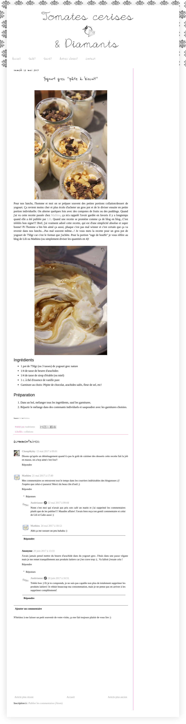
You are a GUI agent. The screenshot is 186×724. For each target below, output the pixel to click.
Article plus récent (24, 697)
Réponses (31, 496)
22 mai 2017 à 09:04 (58, 502)
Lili (49, 219)
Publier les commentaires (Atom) (45, 703)
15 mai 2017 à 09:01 (46, 451)
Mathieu (56, 215)
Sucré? (48, 59)
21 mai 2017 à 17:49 (42, 475)
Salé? (32, 59)
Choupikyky (28, 451)
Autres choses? (69, 59)
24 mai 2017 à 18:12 (51, 525)
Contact (90, 59)
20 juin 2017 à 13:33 (44, 550)
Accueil (16, 59)
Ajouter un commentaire (28, 608)
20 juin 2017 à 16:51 (58, 578)
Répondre (27, 464)
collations (28, 431)
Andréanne (37, 502)
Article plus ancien (117, 697)
